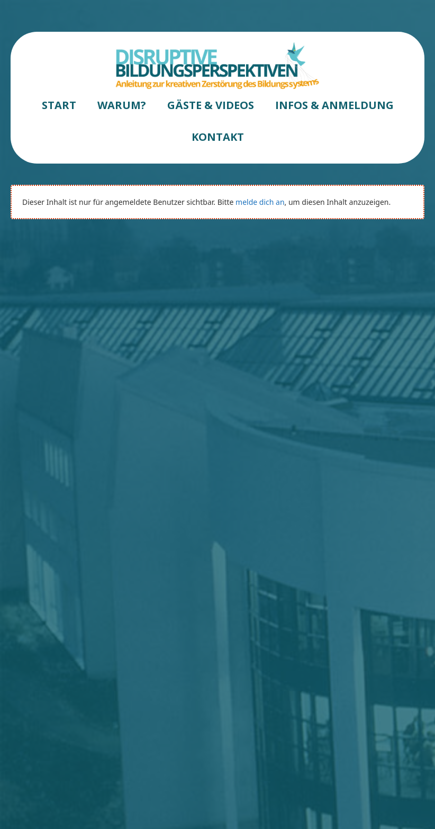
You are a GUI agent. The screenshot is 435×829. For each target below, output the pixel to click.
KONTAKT (218, 137)
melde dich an (259, 202)
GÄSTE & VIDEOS (210, 105)
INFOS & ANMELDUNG (334, 105)
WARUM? (121, 105)
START (59, 105)
